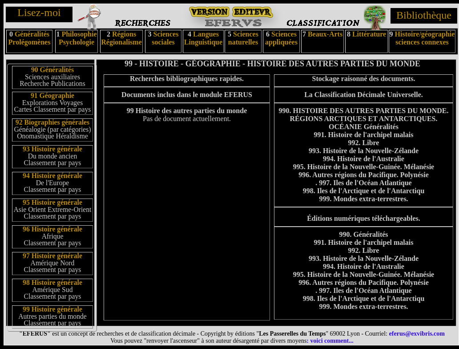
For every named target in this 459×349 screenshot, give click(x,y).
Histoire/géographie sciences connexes (425, 38)
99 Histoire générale (52, 309)
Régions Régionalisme (121, 38)
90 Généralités (52, 69)
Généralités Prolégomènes (29, 38)
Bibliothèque (423, 15)
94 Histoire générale (52, 175)
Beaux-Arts (324, 34)
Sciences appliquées (281, 38)
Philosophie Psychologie (78, 38)
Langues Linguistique (203, 38)
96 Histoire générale (52, 229)
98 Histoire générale (52, 282)
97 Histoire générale (52, 256)
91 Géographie (52, 95)
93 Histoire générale (52, 149)
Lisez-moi (38, 12)
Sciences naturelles (243, 38)
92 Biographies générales (52, 122)
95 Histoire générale (52, 202)
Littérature (369, 34)
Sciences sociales (165, 38)
